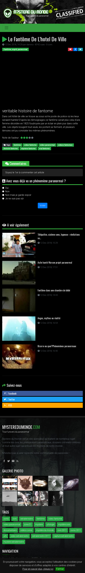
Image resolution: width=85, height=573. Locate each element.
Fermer (60, 569)
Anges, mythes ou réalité (49, 318)
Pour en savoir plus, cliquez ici (38, 569)
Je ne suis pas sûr (14, 198)
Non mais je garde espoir (18, 195)
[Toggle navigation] (6, 28)
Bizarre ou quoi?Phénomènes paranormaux (57, 346)
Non (7, 191)
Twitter (9, 399)
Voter (42, 205)
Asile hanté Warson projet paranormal (55, 262)
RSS (8, 405)
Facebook (10, 393)
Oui (6, 187)
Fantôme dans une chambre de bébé (54, 290)
